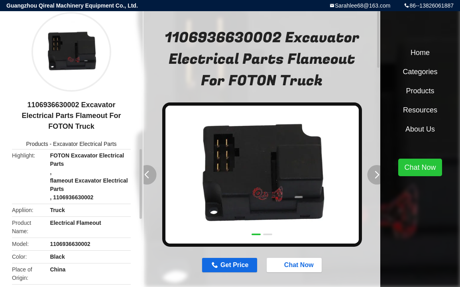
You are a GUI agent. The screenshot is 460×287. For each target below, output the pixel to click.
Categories (420, 72)
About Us (420, 129)
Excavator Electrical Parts (85, 144)
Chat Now (295, 265)
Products (37, 144)
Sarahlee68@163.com (363, 5)
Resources (420, 110)
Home (420, 53)
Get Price (234, 264)
